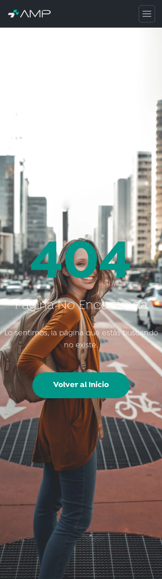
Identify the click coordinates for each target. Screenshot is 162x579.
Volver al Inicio (81, 385)
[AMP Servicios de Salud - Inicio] (73, 14)
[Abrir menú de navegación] (147, 13)
